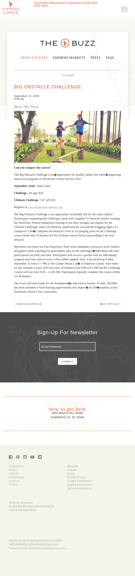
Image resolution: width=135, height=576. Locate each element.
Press (96, 57)
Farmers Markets (69, 57)
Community (16, 466)
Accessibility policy (79, 488)
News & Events (33, 57)
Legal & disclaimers (80, 484)
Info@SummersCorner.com (41, 544)
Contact (72, 469)
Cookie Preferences (80, 481)
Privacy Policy (76, 477)
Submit (68, 361)
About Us (73, 466)
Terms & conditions (21, 502)
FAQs (110, 57)
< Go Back (67, 75)
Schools (14, 473)
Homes (13, 469)
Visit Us (13, 484)
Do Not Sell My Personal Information (31, 506)
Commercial (16, 477)
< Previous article (28, 304)
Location (14, 481)
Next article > (110, 304)
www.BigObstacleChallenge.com (45, 207)
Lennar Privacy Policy (22, 510)
